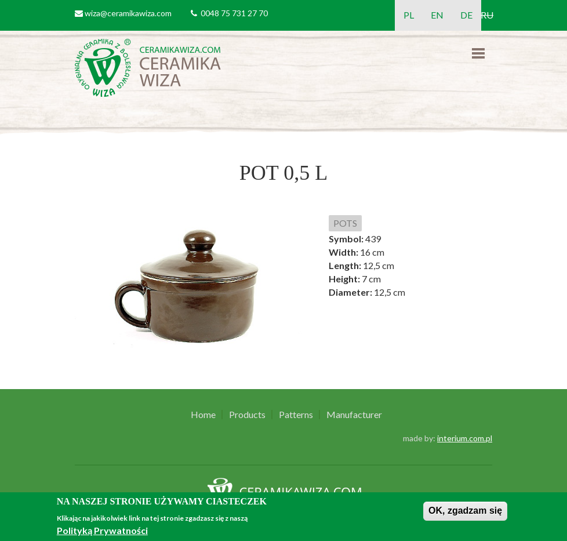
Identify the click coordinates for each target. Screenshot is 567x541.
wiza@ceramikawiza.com (128, 13)
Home (203, 414)
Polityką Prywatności (102, 530)
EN (437, 14)
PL (409, 14)
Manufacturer (354, 414)
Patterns (296, 414)
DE (466, 14)
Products (247, 414)
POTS (345, 222)
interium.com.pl (464, 438)
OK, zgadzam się (465, 510)
